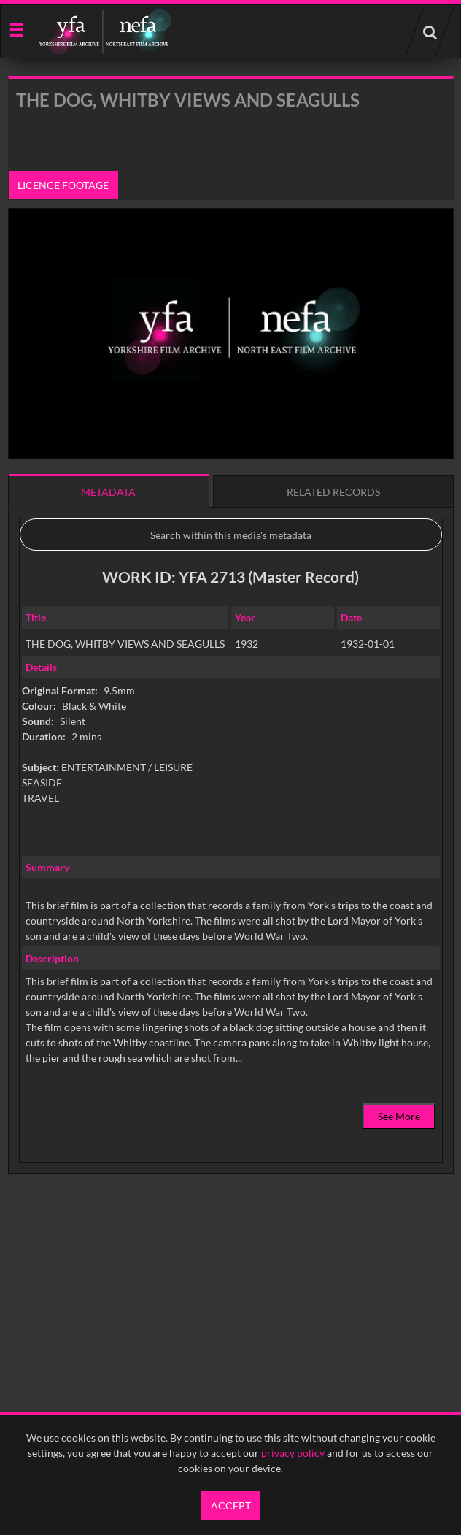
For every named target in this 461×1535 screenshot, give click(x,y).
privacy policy (293, 1453)
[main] (231, 662)
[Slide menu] (15, 29)
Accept (231, 1505)
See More (399, 1116)
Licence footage (63, 185)
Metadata (108, 492)
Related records (333, 492)
